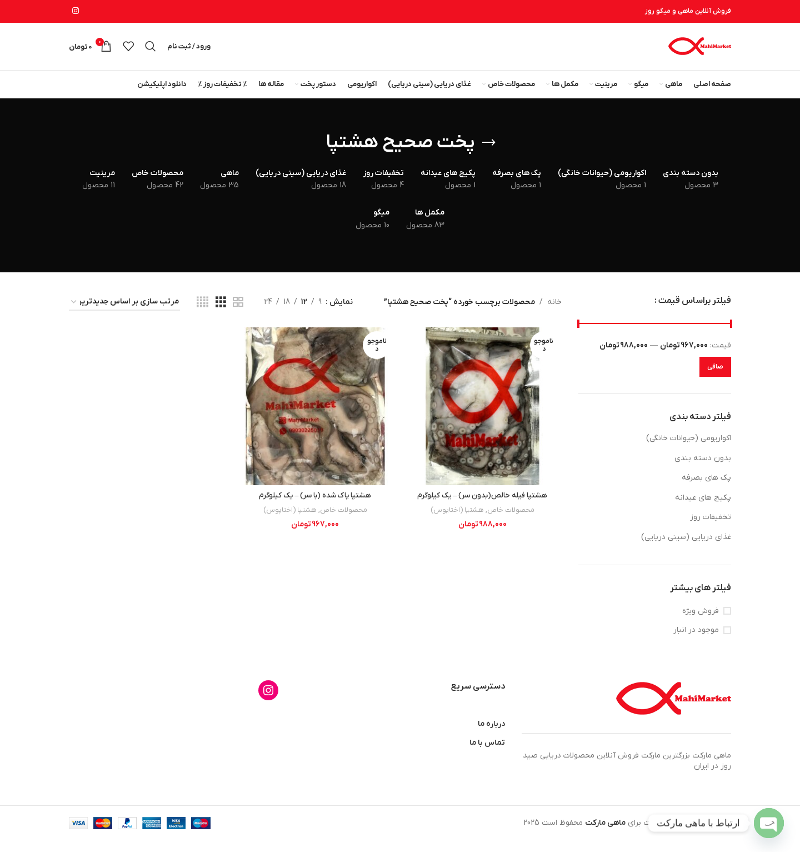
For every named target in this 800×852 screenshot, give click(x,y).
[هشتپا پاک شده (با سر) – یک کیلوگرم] (315, 416)
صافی (715, 377)
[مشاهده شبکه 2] (238, 313)
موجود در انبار (696, 641)
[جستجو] (150, 52)
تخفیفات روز (710, 529)
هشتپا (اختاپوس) (457, 519)
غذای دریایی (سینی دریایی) (686, 548)
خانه (554, 313)
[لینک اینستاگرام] (75, 12)
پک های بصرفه (706, 489)
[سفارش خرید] (124, 314)
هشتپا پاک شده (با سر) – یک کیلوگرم (315, 505)
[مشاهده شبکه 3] (221, 313)
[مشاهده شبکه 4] (202, 313)
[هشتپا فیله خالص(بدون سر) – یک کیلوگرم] (482, 416)
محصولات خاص (513, 519)
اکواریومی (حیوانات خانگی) (688, 449)
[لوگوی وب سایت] (699, 52)
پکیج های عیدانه (703, 509)
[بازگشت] (489, 154)
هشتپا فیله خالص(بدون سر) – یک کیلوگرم (483, 505)
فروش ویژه (700, 622)
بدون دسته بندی (702, 469)
